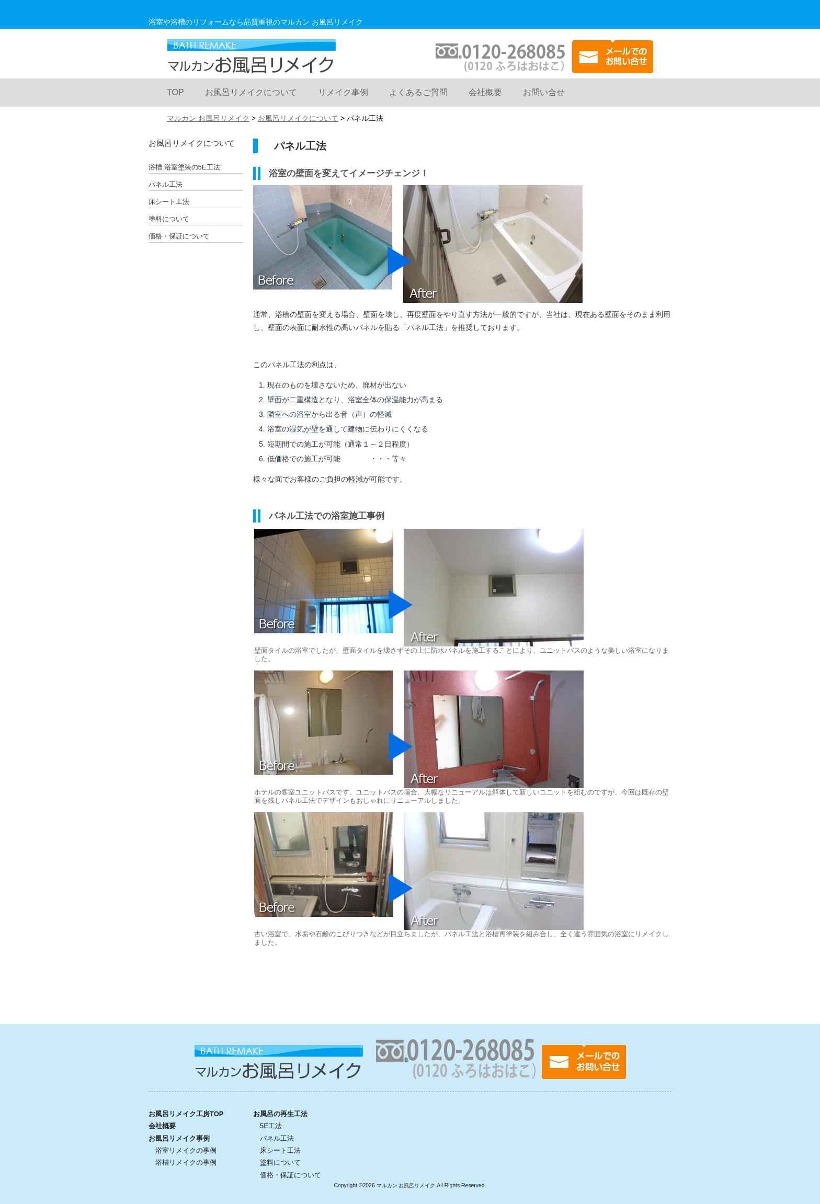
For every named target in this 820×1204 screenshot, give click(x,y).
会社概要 (485, 92)
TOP (175, 92)
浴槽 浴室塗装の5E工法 (184, 167)
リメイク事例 (343, 92)
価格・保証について (179, 236)
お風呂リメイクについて (251, 92)
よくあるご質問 (418, 92)
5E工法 (271, 1126)
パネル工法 (166, 184)
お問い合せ (544, 92)
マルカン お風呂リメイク (251, 56)
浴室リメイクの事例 (186, 1150)
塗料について (169, 219)
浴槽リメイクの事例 (186, 1162)
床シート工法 (169, 202)
